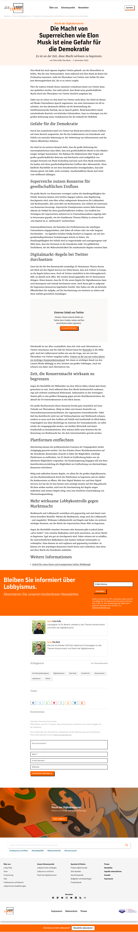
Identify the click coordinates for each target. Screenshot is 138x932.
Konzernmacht (100, 673)
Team (6, 872)
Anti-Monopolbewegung (40, 673)
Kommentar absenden (42, 774)
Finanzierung (8, 875)
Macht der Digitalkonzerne (22, 16)
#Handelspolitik (38, 851)
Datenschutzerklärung (101, 608)
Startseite (7, 16)
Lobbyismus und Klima (45, 872)
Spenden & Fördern (78, 864)
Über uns (53, 8)
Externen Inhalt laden (69, 328)
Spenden (129, 8)
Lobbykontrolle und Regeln (47, 868)
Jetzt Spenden (76, 872)
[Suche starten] (127, 845)
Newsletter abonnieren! (83, 928)
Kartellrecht (85, 673)
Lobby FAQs (8, 868)
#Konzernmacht (70, 851)
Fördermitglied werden (79, 868)
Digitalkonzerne (59, 673)
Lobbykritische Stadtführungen (15, 886)
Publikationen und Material (13, 883)
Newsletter (83, 8)
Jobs (5, 879)
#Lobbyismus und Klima (18, 851)
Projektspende (76, 883)
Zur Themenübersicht (99, 663)
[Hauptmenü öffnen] (7, 7)
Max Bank (66, 61)
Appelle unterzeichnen (113, 872)
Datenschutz (71, 911)
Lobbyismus (36, 679)
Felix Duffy (57, 61)
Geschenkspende (77, 875)
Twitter (47, 679)
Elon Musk (72, 673)
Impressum (108, 879)
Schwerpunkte (68, 8)
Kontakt (107, 875)
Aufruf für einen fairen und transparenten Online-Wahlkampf (61, 565)
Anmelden (100, 591)
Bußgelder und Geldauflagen (81, 879)
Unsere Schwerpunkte (45, 864)
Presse (106, 864)
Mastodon (87, 350)
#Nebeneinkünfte (54, 851)
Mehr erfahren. (59, 819)
